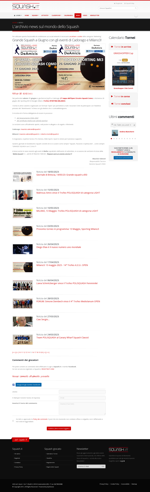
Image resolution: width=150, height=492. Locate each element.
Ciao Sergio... (43, 319)
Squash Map (129, 3)
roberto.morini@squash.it (50, 134)
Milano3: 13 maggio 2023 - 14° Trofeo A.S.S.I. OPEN (62, 265)
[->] (44, 352)
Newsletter (94, 15)
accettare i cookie (75, 36)
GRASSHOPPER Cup (123, 53)
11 (22, 352)
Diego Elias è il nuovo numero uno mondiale (58, 247)
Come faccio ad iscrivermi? (123, 182)
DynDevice (50, 487)
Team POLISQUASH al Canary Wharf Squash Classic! (62, 337)
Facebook (136, 15)
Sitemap (134, 484)
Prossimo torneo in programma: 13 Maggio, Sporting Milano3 (67, 228)
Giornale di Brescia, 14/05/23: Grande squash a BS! (61, 174)
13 (26, 352)
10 (20, 352)
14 (28, 352)
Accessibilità (125, 484)
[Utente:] (82, 392)
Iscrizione (124, 178)
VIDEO (85, 15)
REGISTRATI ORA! (47, 369)
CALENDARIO (68, 15)
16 (33, 352)
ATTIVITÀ (45, 15)
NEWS (78, 15)
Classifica (49, 458)
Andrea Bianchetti (127, 132)
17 (35, 352)
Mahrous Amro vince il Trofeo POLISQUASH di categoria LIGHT (68, 192)
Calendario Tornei (52, 454)
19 (39, 352)
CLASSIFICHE (56, 15)
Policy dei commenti (40, 419)
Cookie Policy (114, 484)
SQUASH (35, 15)
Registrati (118, 3)
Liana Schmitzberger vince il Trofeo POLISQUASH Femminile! (67, 283)
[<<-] (14, 352)
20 (42, 352)
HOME (27, 15)
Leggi (122, 461)
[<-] (17, 352)
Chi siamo (17, 454)
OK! (103, 466)
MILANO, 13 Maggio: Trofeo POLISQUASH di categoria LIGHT (67, 210)
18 (37, 352)
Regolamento (117, 176)
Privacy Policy (18, 467)
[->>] (47, 352)
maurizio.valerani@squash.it (30, 129)
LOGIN (18, 15)
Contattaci (17, 462)
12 (24, 352)
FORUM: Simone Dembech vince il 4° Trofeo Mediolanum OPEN (68, 301)
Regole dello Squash (53, 467)
